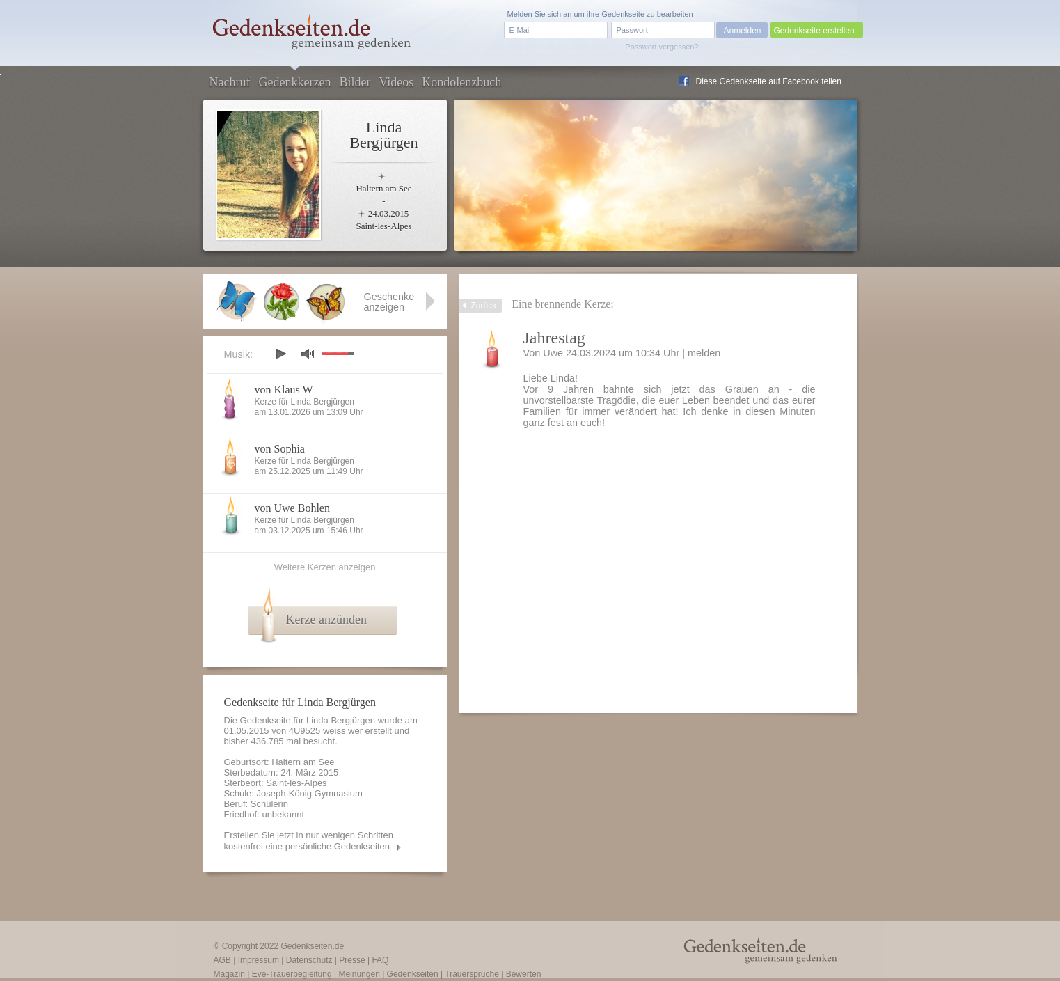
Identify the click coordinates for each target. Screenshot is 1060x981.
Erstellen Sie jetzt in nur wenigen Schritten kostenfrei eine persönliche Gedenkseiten (309, 840)
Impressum (258, 960)
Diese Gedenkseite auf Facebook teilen (768, 81)
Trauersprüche (472, 974)
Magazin (229, 974)
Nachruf (230, 82)
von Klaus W (284, 389)
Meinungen (358, 974)
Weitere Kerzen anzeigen (325, 567)
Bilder (354, 82)
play (280, 354)
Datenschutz (309, 960)
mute (307, 353)
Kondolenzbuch (461, 82)
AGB (222, 960)
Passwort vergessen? (661, 46)
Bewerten (523, 974)
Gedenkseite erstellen (814, 31)
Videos (396, 82)
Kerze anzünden (326, 620)
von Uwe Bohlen (292, 508)
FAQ (380, 960)
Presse (352, 960)
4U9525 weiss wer (326, 730)
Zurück (484, 306)
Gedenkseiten (412, 974)
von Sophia (280, 449)
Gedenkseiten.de (312, 946)
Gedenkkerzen (294, 82)
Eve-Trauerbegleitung (292, 974)
